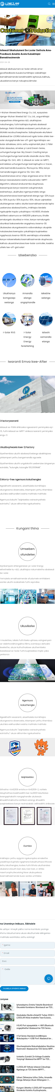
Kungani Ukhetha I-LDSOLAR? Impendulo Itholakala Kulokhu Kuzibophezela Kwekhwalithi (34, 1089)
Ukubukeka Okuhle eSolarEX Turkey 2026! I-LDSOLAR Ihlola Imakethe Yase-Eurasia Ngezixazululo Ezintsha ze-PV (35, 1016)
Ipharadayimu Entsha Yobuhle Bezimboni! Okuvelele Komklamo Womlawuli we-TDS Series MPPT (34, 1006)
